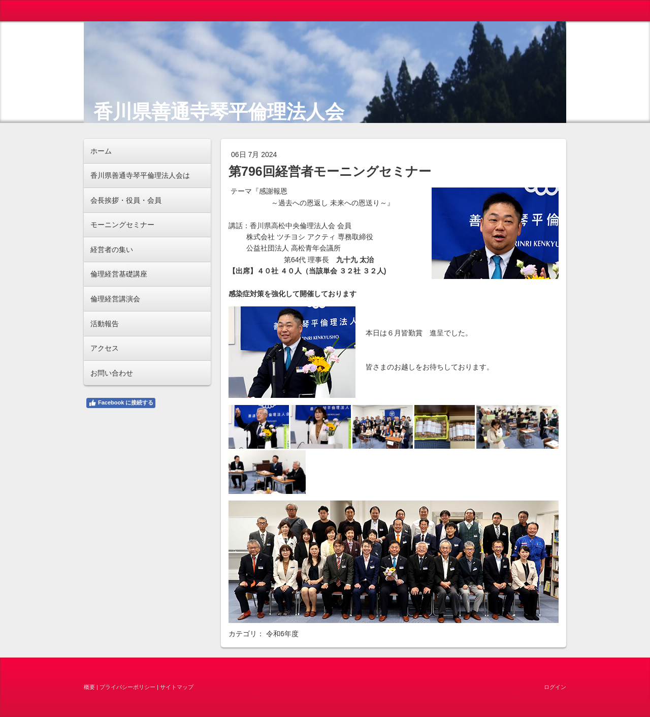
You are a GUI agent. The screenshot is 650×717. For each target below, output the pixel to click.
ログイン (555, 687)
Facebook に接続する (120, 403)
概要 (89, 687)
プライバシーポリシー (127, 687)
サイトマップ (176, 687)
